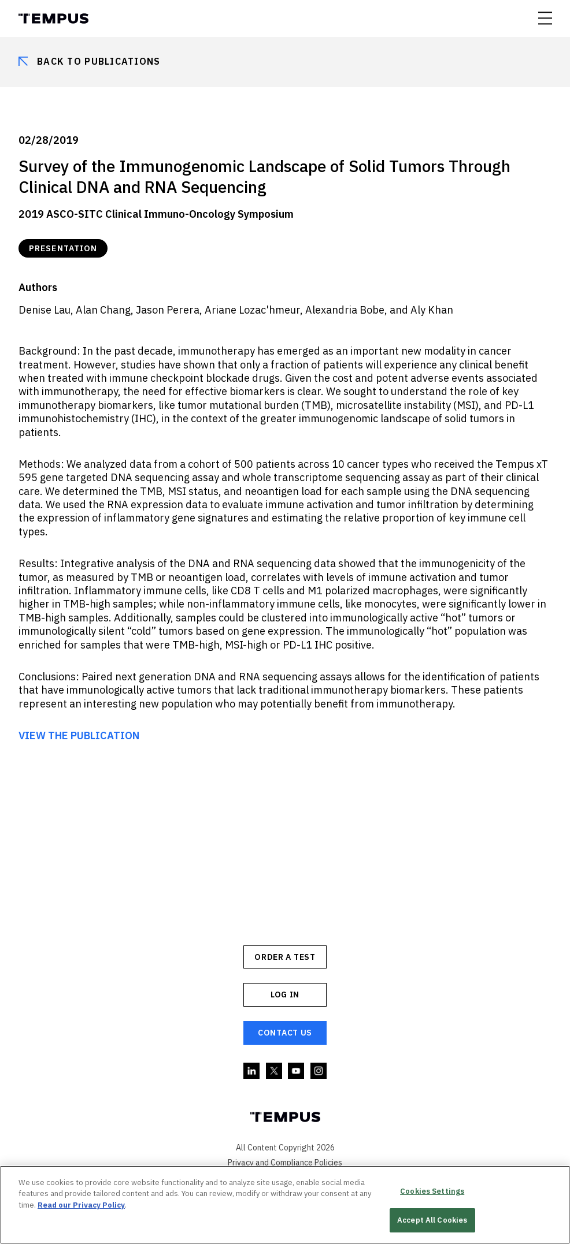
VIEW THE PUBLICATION (78, 735)
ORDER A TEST (284, 957)
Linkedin (252, 1071)
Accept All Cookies (432, 1220)
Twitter (275, 1071)
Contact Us (285, 1032)
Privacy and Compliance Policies (285, 1162)
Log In (285, 994)
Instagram (319, 1071)
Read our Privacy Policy (81, 1205)
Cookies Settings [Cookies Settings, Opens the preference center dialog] (432, 1191)
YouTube (296, 1071)
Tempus (53, 18)
